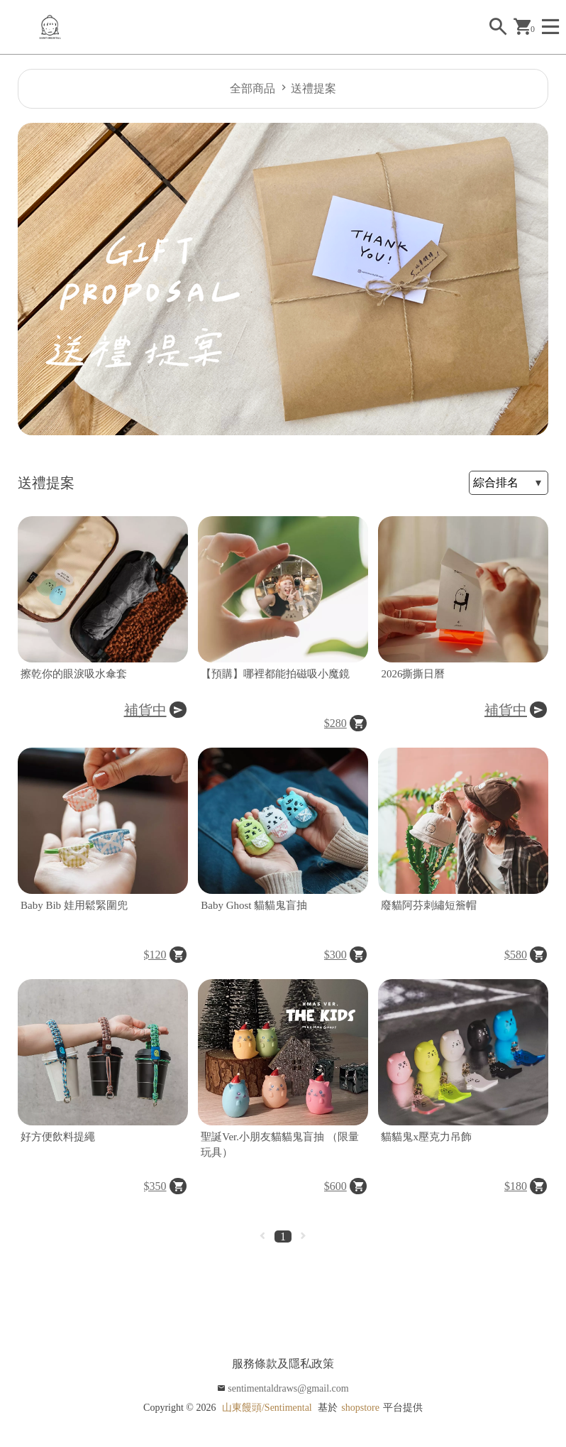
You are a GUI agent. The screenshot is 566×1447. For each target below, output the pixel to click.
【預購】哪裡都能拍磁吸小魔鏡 (275, 673)
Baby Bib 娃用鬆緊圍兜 (74, 905)
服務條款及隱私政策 (283, 1364)
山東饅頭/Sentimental (267, 1407)
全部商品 (252, 88)
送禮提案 (313, 88)
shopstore (360, 1407)
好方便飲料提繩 (58, 1136)
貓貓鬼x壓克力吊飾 (426, 1136)
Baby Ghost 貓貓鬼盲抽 (254, 905)
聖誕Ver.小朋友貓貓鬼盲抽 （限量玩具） (280, 1145)
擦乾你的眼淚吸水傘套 (74, 673)
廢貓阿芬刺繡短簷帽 (429, 905)
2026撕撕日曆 (413, 673)
